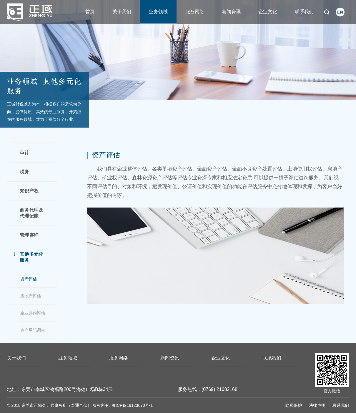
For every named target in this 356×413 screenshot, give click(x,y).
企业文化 (267, 11)
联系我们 (304, 11)
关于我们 (121, 11)
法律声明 (317, 405)
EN (340, 12)
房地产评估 (30, 296)
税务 (24, 171)
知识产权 (29, 190)
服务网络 (194, 11)
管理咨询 (29, 235)
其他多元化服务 (31, 257)
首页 (90, 11)
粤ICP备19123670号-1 (132, 405)
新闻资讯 (231, 11)
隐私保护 (293, 405)
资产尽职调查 (32, 330)
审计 (24, 152)
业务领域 (158, 11)
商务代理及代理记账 (31, 213)
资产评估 (28, 279)
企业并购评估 (32, 313)
